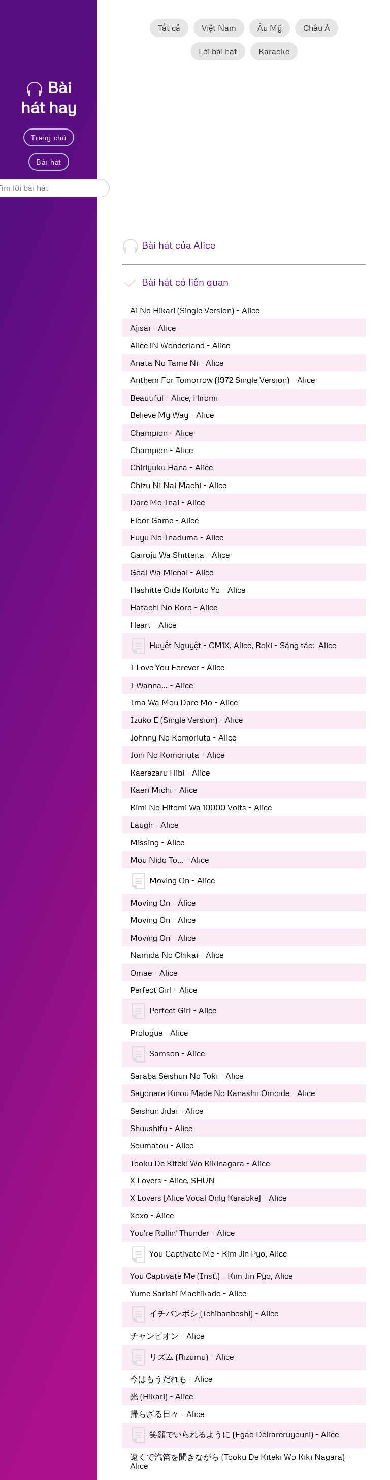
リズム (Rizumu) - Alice (183, 1357)
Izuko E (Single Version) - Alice (186, 720)
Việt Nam (219, 28)
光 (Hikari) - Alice (161, 1396)
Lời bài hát (218, 51)
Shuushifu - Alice (161, 1128)
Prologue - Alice (159, 1032)
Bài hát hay (49, 97)
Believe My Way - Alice (172, 415)
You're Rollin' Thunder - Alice (182, 1233)
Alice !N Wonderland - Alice (180, 345)
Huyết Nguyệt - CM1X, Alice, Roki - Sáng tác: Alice (234, 646)
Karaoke (273, 51)
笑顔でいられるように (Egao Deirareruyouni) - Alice (235, 1435)
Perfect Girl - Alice (163, 990)
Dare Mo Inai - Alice (167, 502)
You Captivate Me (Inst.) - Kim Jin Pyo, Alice (211, 1276)
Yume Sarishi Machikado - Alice (188, 1293)
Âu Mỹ (269, 28)
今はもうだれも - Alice (171, 1379)
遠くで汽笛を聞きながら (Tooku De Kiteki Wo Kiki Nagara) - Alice (240, 1461)
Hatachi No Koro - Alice (173, 607)
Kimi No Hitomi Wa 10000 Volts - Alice (201, 807)
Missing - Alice (157, 842)
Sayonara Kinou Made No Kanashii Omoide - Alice (222, 1093)
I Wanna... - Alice (161, 685)
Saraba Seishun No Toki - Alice (186, 1076)
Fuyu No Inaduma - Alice (176, 537)
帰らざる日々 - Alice (167, 1414)
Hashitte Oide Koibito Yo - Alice (187, 590)
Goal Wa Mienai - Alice (171, 572)
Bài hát (48, 161)
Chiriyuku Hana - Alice (171, 467)
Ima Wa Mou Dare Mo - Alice (184, 702)
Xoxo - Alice (152, 1215)
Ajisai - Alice (153, 328)
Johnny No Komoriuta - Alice (183, 737)
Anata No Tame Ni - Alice (176, 363)
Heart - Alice (153, 625)
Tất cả (169, 28)
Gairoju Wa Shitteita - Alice (180, 555)
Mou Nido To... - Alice (169, 860)
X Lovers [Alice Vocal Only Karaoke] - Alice (208, 1198)
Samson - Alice (168, 1054)
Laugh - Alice (154, 825)
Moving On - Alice (173, 881)
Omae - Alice (153, 973)
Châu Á (316, 28)
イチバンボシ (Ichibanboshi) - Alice (205, 1314)
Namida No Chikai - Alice (176, 955)
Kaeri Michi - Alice (163, 790)
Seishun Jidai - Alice (166, 1111)
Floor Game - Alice (164, 520)
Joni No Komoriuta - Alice (177, 755)
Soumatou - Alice (161, 1145)
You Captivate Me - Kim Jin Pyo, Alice (209, 1254)
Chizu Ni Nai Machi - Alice (178, 485)
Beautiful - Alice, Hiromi (174, 398)
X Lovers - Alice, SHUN (172, 1180)
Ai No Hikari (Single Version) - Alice (194, 310)
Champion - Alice (161, 433)
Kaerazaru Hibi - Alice (170, 772)
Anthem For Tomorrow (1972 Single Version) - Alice (222, 380)
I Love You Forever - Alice (177, 667)
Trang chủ (48, 137)
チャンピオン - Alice (167, 1336)
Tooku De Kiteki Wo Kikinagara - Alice (200, 1163)
